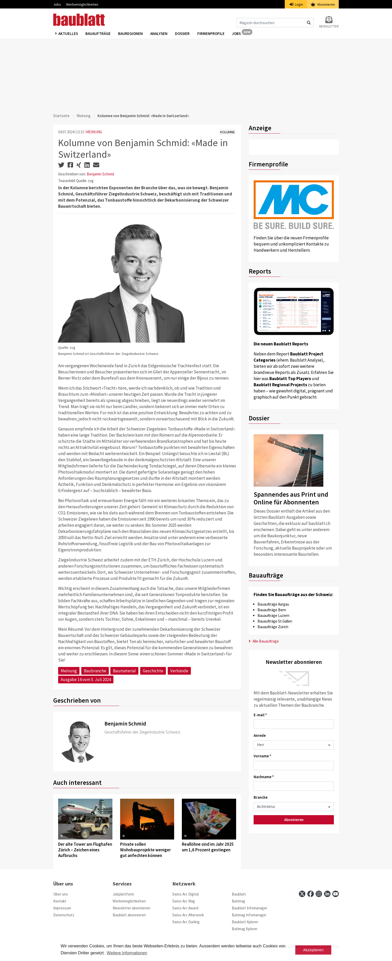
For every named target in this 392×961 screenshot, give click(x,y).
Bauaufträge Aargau (273, 604)
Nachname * (264, 776)
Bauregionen (131, 33)
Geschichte (153, 671)
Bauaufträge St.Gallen (274, 621)
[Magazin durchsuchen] (275, 22)
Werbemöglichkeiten (82, 4)
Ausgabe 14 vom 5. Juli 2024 (86, 679)
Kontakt (59, 901)
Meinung (84, 115)
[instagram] (319, 894)
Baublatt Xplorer (245, 921)
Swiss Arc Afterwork (188, 914)
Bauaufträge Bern (271, 609)
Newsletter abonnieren (131, 908)
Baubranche (95, 671)
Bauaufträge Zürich (272, 626)
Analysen (159, 33)
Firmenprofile (212, 33)
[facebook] (310, 894)
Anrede (260, 735)
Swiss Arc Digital (185, 894)
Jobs (57, 4)
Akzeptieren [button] (313, 950)
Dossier (183, 33)
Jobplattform (123, 894)
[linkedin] (327, 894)
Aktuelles (68, 33)
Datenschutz (63, 914)
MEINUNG (94, 131)
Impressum (62, 908)
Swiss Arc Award (185, 908)
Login (296, 4)
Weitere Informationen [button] (127, 953)
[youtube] (335, 894)
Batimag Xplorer (244, 928)
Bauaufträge (98, 33)
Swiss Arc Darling (186, 921)
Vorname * (262, 755)
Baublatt (239, 894)
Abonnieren (323, 4)
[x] (302, 894)
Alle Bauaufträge (264, 641)
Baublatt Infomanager (249, 908)
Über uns (60, 894)
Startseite (61, 115)
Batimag (238, 901)
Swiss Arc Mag (183, 901)
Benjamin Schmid (100, 174)
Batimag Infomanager (249, 914)
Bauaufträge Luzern (273, 615)
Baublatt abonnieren (129, 914)
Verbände (179, 671)
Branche (261, 797)
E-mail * (260, 714)
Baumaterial (124, 671)
